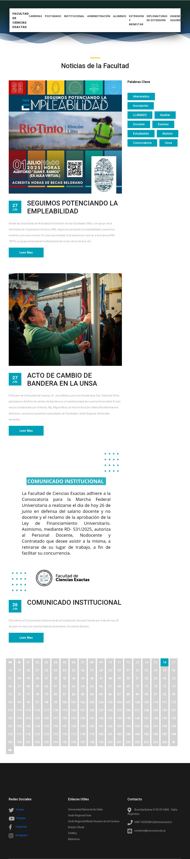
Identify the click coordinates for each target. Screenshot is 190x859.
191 (28, 742)
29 (110, 670)
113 (9, 710)
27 (92, 670)
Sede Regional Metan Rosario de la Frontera (93, 821)
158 (73, 726)
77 (28, 694)
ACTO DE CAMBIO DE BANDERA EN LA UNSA (62, 379)
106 (119, 702)
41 (46, 678)
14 (146, 662)
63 (73, 686)
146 (137, 718)
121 (82, 710)
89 (137, 694)
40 (37, 678)
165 (137, 726)
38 (19, 678)
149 (164, 718)
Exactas (163, 124)
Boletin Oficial (76, 827)
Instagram (22, 835)
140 (82, 718)
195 (64, 742)
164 (128, 726)
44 (73, 678)
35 (164, 670)
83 (82, 694)
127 (137, 710)
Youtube (21, 818)
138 (64, 718)
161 (100, 726)
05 (64, 662)
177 (73, 734)
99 (55, 702)
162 (109, 726)
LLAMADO (140, 115)
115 (28, 710)
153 (28, 726)
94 (10, 702)
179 (91, 734)
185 (146, 734)
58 (28, 686)
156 (55, 726)
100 (64, 702)
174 (46, 734)
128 (146, 710)
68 (119, 686)
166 (146, 726)
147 (146, 718)
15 (155, 662)
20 (28, 670)
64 (82, 686)
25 (73, 670)
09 (101, 662)
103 (91, 702)
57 (19, 686)
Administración (98, 16)
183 (128, 734)
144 (119, 718)
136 (46, 718)
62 (64, 686)
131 (173, 710)
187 (164, 734)
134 (28, 718)
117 (46, 710)
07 (82, 662)
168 (164, 726)
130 (164, 710)
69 (128, 686)
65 (92, 686)
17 (173, 662)
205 (155, 742)
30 (119, 670)
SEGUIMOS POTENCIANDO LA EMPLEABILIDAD (72, 207)
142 (100, 718)
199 (100, 742)
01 (28, 662)
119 (64, 710)
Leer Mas (26, 252)
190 (19, 742)
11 (119, 662)
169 (173, 726)
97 (37, 702)
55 (173, 678)
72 (155, 686)
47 (101, 678)
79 (46, 694)
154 (37, 726)
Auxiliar (165, 115)
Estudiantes (141, 133)
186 (155, 734)
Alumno (167, 133)
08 (92, 662)
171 (19, 734)
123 (100, 710)
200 (109, 742)
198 (91, 742)
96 (28, 702)
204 (146, 742)
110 (155, 702)
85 (101, 694)
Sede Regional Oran (79, 815)
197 (82, 742)
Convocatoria (142, 143)
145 (128, 718)
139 (73, 718)
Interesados (141, 96)
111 (164, 702)
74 (173, 686)
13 (137, 662)
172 (28, 734)
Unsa (168, 143)
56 (10, 686)
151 (9, 726)
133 (19, 718)
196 (73, 742)
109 (146, 702)
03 (46, 662)
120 (73, 710)
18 (10, 670)
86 (110, 694)
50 (128, 678)
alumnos (119, 16)
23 (55, 670)
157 (64, 726)
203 (137, 742)
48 (110, 678)
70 (137, 686)
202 (128, 742)
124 (109, 710)
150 (173, 718)
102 (82, 702)
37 (10, 678)
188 (173, 734)
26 (82, 670)
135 (37, 718)
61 (55, 686)
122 (91, 710)
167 (155, 726)
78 (37, 694)
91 (155, 694)
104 (100, 702)
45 (82, 678)
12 (128, 662)
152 (19, 726)
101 (73, 702)
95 (19, 702)
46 (92, 678)
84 (92, 694)
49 (119, 678)
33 (146, 670)
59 (37, 686)
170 (9, 734)
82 (73, 694)
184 (137, 734)
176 (64, 734)
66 (101, 686)
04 (55, 662)
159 (82, 726)
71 (146, 686)
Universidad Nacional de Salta (85, 809)
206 (164, 742)
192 (37, 742)
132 (9, 718)
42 (55, 678)
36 (173, 670)
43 (64, 678)
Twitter (20, 809)
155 (46, 726)
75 (10, 694)
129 (155, 710)
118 (55, 710)
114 (19, 710)
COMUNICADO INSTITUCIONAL (74, 602)
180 (100, 734)
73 (164, 686)
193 (46, 742)
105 (109, 702)
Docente (139, 124)
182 (119, 734)
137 (55, 718)
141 (91, 718)
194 (55, 742)
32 (137, 670)
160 (91, 726)
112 (173, 702)
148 (155, 718)
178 (82, 734)
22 (46, 670)
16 (164, 662)
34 (155, 670)
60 (46, 686)
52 (146, 678)
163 (119, 726)
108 (137, 702)
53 (155, 678)
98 (46, 702)
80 (55, 694)
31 (128, 670)
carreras (35, 16)
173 (37, 734)
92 (164, 694)
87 (119, 694)
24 (64, 670)
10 (110, 662)
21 (37, 670)
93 (173, 694)
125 (119, 710)
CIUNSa (72, 833)
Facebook (21, 826)
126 (128, 710)
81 (64, 694)
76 (19, 694)
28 (101, 670)
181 (109, 734)
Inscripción (140, 105)
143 (109, 718)
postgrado (53, 16)
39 (28, 678)
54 (164, 678)
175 (55, 734)
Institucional (74, 16)
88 (128, 694)
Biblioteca (74, 839)
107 (128, 702)
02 (37, 662)
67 (110, 686)
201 (119, 742)
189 (9, 742)
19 (19, 670)
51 (137, 678)
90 (146, 694)
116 (37, 710)
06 (73, 662)
